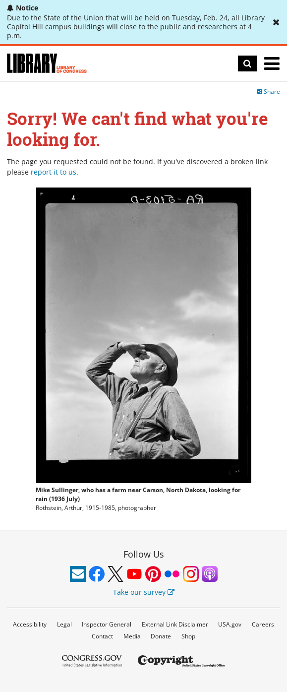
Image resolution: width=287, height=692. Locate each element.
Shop (188, 636)
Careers (263, 624)
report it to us (53, 172)
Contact (102, 636)
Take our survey (143, 592)
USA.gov (229, 624)
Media (132, 636)
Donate (161, 636)
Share (268, 91)
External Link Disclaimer (175, 624)
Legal (64, 624)
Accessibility (30, 624)
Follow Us (143, 554)
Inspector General (106, 624)
